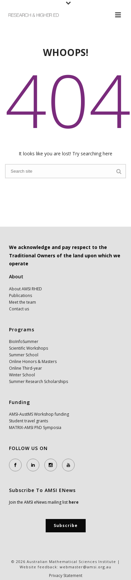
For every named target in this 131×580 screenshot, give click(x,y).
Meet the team (22, 302)
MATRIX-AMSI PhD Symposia (35, 427)
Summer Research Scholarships (38, 381)
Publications (20, 295)
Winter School (22, 375)
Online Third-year (25, 368)
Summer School (23, 355)
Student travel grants (28, 421)
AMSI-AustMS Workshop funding (39, 414)
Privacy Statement (65, 575)
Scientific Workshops (28, 348)
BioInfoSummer (23, 341)
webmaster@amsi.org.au (85, 566)
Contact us (19, 309)
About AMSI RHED (25, 289)
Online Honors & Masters (33, 361)
